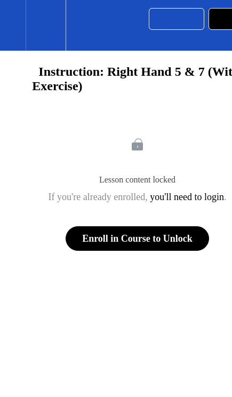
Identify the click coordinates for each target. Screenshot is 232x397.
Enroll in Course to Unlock (137, 238)
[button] (13, 25)
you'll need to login (187, 197)
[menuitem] (46, 25)
